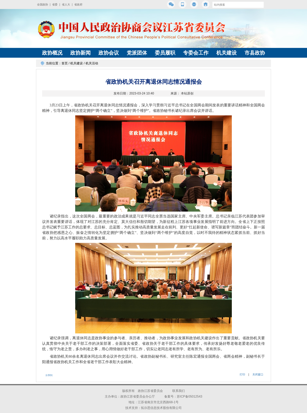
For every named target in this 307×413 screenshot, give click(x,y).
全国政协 (42, 4)
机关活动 (92, 63)
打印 (242, 374)
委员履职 (165, 53)
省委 (55, 4)
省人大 (66, 4)
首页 (64, 63)
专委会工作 (196, 53)
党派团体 (137, 53)
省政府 (78, 4)
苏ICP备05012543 (189, 396)
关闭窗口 (257, 374)
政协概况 (52, 53)
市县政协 (255, 53)
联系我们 (178, 390)
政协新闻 (80, 53)
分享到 (48, 375)
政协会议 (108, 53)
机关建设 (226, 53)
